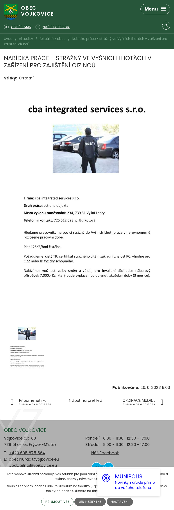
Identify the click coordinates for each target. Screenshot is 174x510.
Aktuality (26, 38)
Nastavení (120, 501)
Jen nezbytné (90, 501)
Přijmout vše (57, 501)
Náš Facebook (105, 453)
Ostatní (26, 78)
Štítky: (10, 78)
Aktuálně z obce (52, 38)
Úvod (8, 38)
